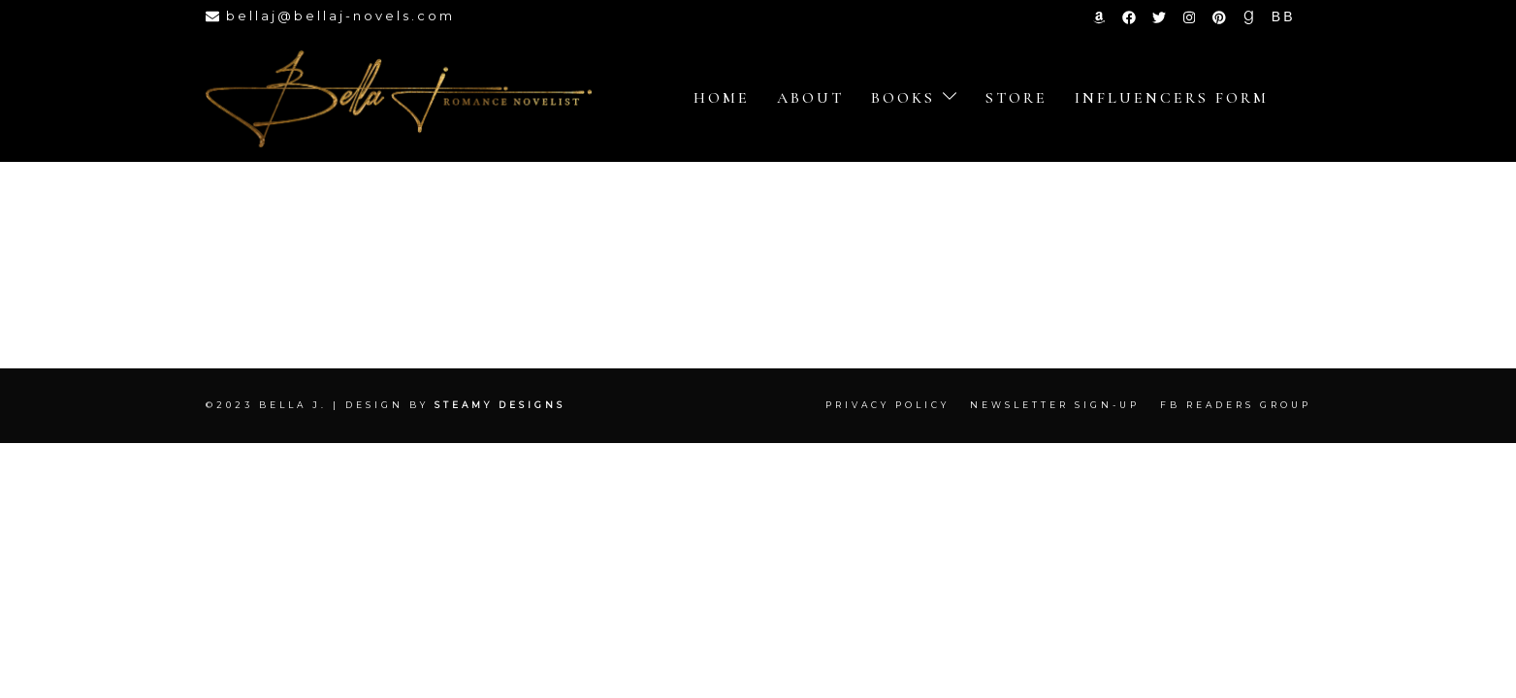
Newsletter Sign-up (1055, 404)
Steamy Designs (503, 404)
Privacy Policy (887, 404)
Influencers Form (1172, 98)
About (810, 98)
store (1016, 98)
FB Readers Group (1235, 404)
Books (903, 98)
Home (721, 98)
